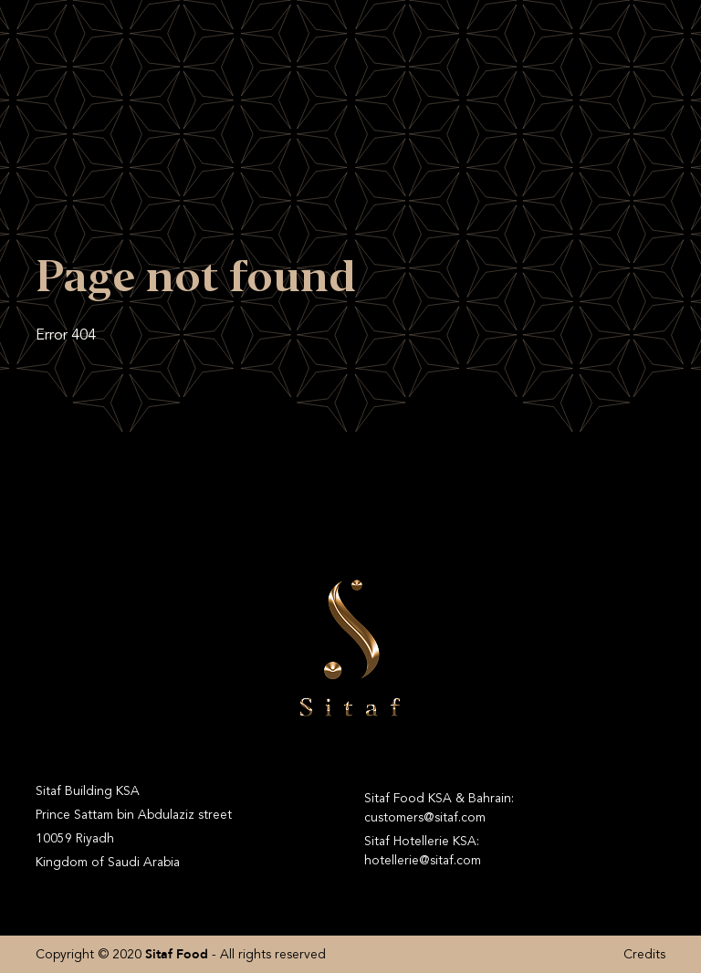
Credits (644, 954)
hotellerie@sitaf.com (422, 860)
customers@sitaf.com (425, 817)
